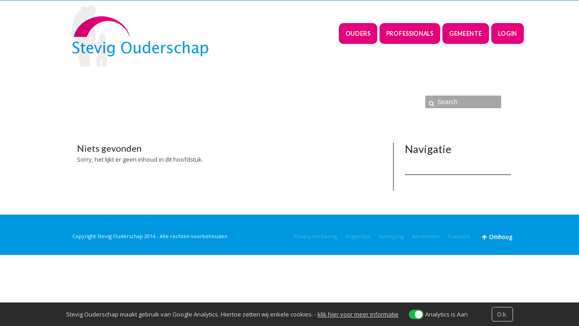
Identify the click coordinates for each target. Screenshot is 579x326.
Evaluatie (459, 236)
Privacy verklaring (315, 236)
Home (377, 102)
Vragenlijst (357, 236)
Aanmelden (426, 236)
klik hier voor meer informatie (358, 314)
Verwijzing (391, 236)
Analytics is (446, 314)
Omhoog (500, 237)
